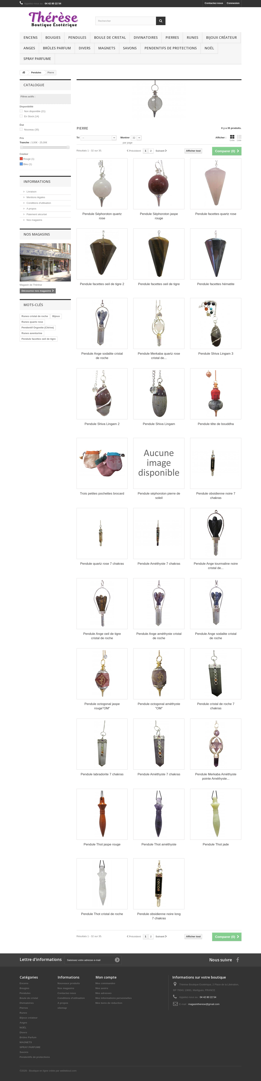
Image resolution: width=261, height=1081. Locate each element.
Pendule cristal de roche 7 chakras (215, 706)
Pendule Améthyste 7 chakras (159, 563)
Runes (192, 37)
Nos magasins (34, 220)
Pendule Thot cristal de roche (102, 914)
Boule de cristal (110, 37)
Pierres (172, 37)
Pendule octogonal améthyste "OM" (159, 706)
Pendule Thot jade (216, 844)
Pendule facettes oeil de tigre (39, 338)
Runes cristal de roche (35, 316)
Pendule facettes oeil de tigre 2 (102, 284)
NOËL (209, 48)
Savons (130, 48)
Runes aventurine (32, 333)
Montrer (124, 137)
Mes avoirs (102, 988)
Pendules (77, 37)
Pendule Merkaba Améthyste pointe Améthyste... (215, 776)
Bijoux (56, 316)
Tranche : (25, 142)
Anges (29, 48)
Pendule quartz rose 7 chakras (102, 563)
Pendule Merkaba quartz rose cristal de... (159, 356)
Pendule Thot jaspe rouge (102, 844)
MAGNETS (106, 48)
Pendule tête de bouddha (216, 424)
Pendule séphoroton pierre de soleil (159, 496)
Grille (232, 138)
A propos (31, 208)
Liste (239, 138)
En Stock (31, 116)
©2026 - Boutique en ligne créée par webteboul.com (48, 1070)
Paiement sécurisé (36, 214)
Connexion (233, 3)
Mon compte (106, 977)
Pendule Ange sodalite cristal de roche (102, 356)
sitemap (62, 1008)
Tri (78, 137)
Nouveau (31, 129)
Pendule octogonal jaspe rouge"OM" (102, 706)
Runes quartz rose (32, 321)
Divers (84, 48)
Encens (31, 37)
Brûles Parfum (57, 48)
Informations (37, 181)
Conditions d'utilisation (38, 203)
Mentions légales (35, 197)
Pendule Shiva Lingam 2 (102, 424)
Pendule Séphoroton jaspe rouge (159, 216)
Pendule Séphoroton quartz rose (102, 216)
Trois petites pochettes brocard (102, 493)
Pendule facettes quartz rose (215, 214)
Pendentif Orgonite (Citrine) (38, 327)
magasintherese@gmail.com (203, 1004)
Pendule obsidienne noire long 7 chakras (159, 916)
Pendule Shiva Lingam (159, 424)
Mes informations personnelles (114, 998)
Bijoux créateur (221, 37)
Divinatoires (146, 37)
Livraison (31, 191)
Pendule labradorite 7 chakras (102, 774)
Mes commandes (105, 983)
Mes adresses (104, 993)
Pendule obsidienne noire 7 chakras (215, 496)
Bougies (52, 37)
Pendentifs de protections (170, 48)
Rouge (28, 158)
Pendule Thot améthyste (158, 844)
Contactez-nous (214, 3)
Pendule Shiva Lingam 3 (215, 353)
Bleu (27, 164)
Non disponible (34, 111)
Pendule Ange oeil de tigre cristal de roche (102, 636)
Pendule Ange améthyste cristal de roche (158, 636)
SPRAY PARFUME (37, 58)
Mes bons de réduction (109, 1003)
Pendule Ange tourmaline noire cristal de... (216, 566)
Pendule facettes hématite (215, 284)
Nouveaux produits (69, 983)
